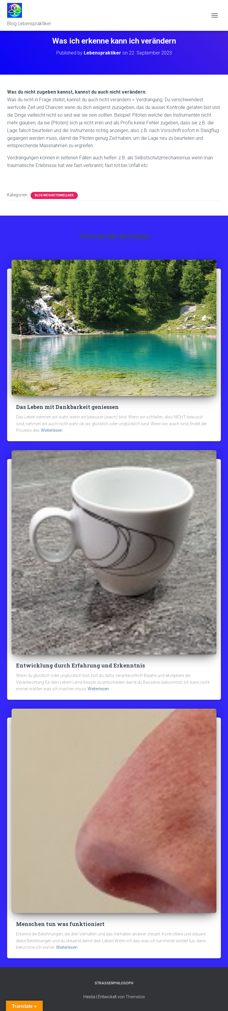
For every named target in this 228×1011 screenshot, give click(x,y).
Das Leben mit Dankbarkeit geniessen (67, 406)
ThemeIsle (135, 996)
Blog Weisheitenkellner (54, 195)
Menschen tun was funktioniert (60, 923)
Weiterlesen (51, 430)
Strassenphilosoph (114, 983)
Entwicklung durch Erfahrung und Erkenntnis (80, 665)
